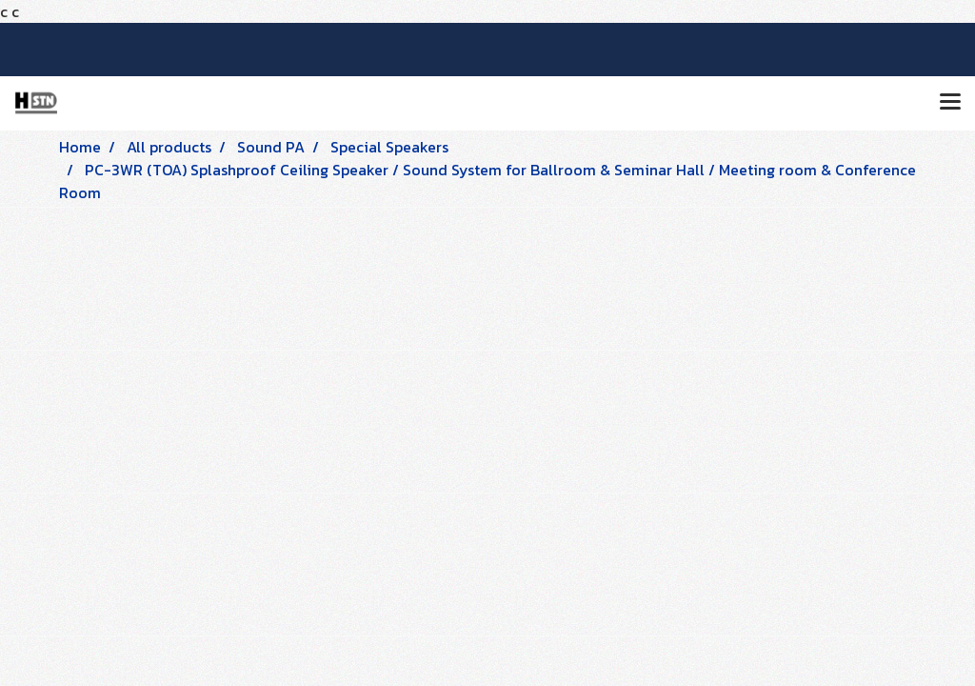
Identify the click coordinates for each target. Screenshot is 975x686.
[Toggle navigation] (950, 103)
